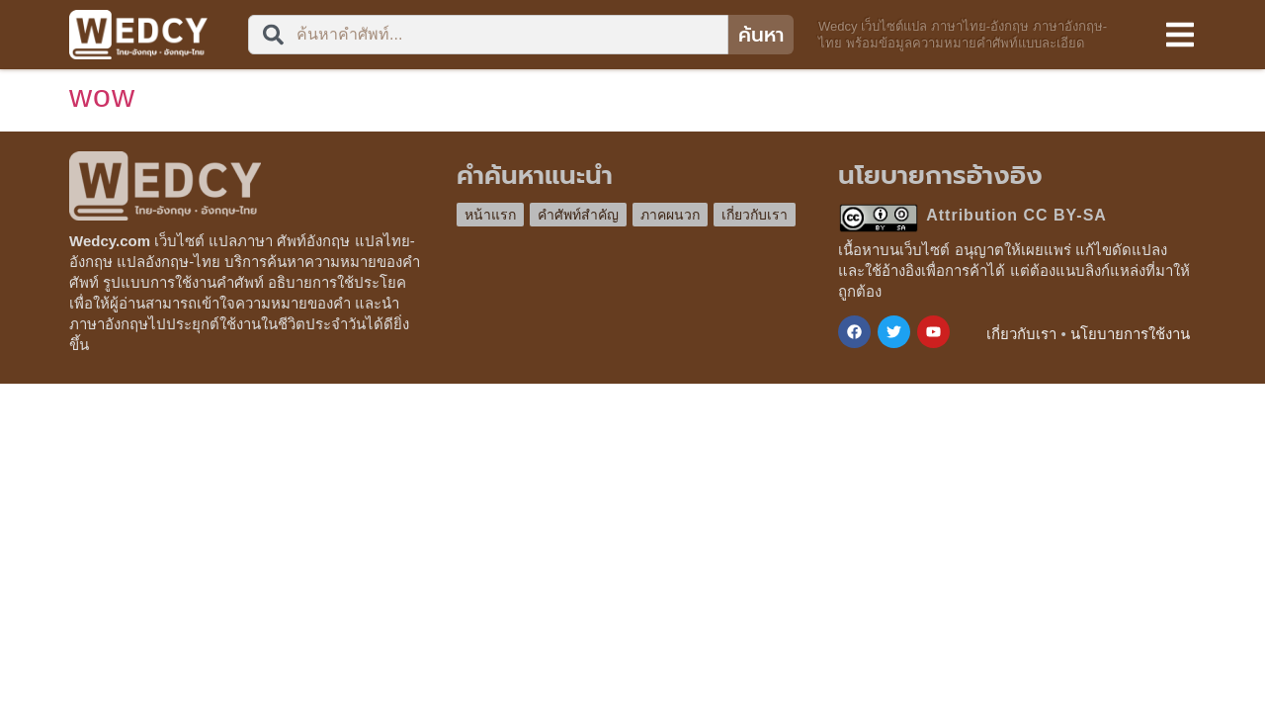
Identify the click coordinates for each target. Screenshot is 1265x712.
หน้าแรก (490, 214)
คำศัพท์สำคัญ (578, 214)
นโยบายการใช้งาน (1130, 333)
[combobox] (488, 34)
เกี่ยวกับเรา (754, 214)
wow (102, 96)
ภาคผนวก (670, 214)
